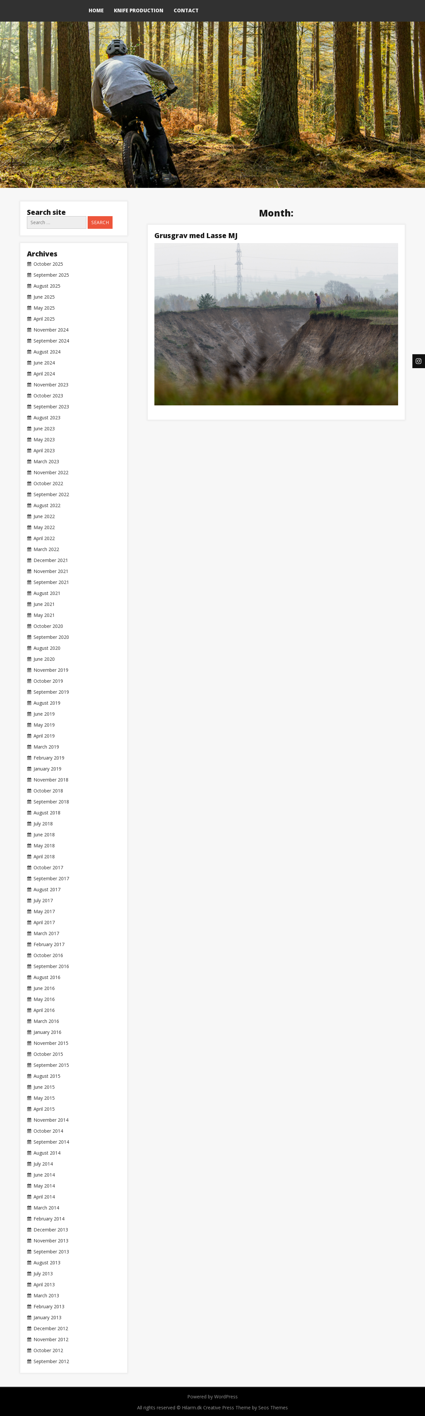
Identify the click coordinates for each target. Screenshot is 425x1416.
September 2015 (51, 1065)
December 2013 (51, 1230)
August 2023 (47, 418)
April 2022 (44, 538)
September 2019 (51, 692)
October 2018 (48, 791)
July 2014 (43, 1164)
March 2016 (46, 1021)
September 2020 (51, 637)
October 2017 (48, 868)
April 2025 (44, 319)
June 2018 (44, 835)
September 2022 (51, 494)
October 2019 (48, 681)
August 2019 (47, 703)
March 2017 (46, 933)
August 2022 (47, 505)
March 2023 (46, 462)
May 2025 (44, 308)
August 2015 (47, 1076)
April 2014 (44, 1197)
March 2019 (46, 747)
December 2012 (51, 1329)
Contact (186, 10)
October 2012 (48, 1350)
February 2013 (49, 1307)
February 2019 (49, 758)
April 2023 (44, 451)
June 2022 (44, 516)
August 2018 (47, 813)
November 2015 (51, 1043)
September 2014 (51, 1142)
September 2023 (51, 407)
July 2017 (43, 901)
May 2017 (44, 912)
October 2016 (48, 955)
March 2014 (46, 1208)
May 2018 (44, 846)
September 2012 (51, 1361)
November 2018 (51, 780)
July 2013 (43, 1274)
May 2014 (44, 1186)
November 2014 (51, 1120)
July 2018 (43, 824)
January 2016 (47, 1032)
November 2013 (51, 1241)
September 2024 (51, 341)
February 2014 (49, 1219)
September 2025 (51, 275)
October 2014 (48, 1131)
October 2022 (48, 484)
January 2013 (47, 1318)
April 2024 (44, 374)
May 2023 (44, 440)
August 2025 (47, 286)
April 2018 (44, 857)
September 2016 (51, 966)
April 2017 (44, 922)
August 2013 (47, 1263)
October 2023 (48, 396)
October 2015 (48, 1054)
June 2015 (44, 1087)
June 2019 (44, 714)
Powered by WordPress (212, 1396)
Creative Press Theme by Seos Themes (245, 1407)
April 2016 (44, 1010)
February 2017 (49, 944)
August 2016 (47, 977)
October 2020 (48, 626)
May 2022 (44, 527)
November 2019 (51, 670)
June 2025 (44, 297)
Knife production (138, 10)
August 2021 (47, 593)
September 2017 (51, 879)
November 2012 (51, 1340)
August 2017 (47, 890)
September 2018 (51, 802)
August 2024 (47, 352)
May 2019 (44, 725)
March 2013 (46, 1296)
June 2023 (44, 429)
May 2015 (44, 1098)
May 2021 (44, 615)
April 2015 (44, 1109)
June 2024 (44, 363)
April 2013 (44, 1285)
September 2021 (51, 582)
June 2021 (44, 604)
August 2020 (47, 648)
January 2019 (47, 769)
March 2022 (46, 549)
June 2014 (44, 1175)
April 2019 (44, 736)
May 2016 (44, 999)
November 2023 (51, 385)
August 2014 (47, 1153)
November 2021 (51, 571)
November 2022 (51, 473)
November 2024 (51, 330)
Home (96, 10)
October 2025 (48, 264)
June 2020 (44, 659)
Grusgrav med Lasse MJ (196, 235)
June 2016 (44, 988)
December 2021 (51, 560)
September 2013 (51, 1252)
